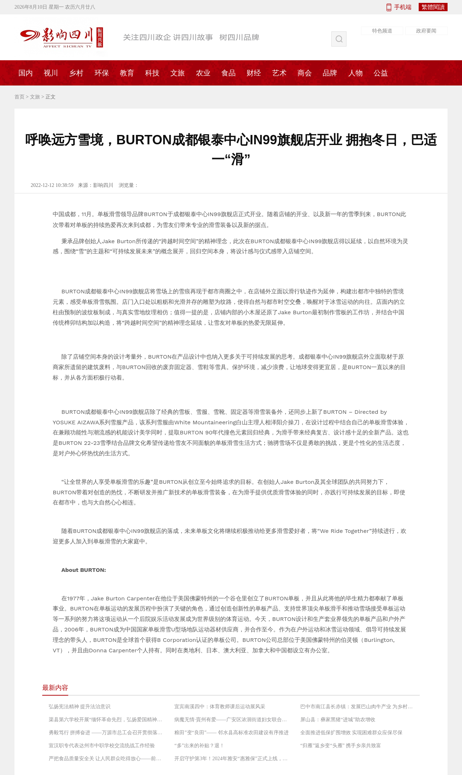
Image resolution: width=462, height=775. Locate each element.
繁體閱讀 (433, 7)
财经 (254, 73)
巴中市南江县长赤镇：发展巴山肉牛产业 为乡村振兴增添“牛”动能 (358, 706)
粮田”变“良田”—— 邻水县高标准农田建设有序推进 (231, 732)
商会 (304, 73)
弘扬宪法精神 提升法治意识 (80, 706)
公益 (381, 73)
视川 (51, 73)
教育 (127, 73)
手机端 (402, 7)
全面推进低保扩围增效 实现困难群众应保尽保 (351, 732)
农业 (203, 73)
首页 (19, 97)
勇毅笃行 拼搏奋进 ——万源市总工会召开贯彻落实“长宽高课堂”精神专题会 (106, 732)
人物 (355, 73)
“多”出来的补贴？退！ (199, 745)
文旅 (177, 73)
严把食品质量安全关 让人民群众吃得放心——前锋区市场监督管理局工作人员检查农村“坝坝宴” (106, 758)
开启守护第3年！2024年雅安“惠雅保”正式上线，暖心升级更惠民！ (232, 758)
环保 (102, 73)
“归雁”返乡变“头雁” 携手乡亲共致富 (340, 745)
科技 (152, 73)
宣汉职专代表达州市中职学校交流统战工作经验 (102, 745)
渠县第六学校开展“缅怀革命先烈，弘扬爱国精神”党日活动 (106, 719)
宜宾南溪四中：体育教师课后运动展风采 (219, 706)
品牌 (330, 73)
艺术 (279, 73)
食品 (228, 73)
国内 (25, 73)
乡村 (76, 73)
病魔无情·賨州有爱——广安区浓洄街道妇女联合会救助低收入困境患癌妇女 (232, 719)
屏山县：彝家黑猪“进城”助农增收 (337, 719)
